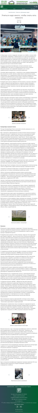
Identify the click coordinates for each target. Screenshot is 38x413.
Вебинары (23, 8)
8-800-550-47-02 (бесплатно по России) (19, 409)
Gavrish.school (12, 12)
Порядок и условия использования (19, 405)
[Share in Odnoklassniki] (20, 22)
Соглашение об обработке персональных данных (19, 407)
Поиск (34, 6)
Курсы (14, 8)
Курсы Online (33, 8)
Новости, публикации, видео (22, 12)
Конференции (5, 8)
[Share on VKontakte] (18, 22)
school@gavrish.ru (20, 410)
